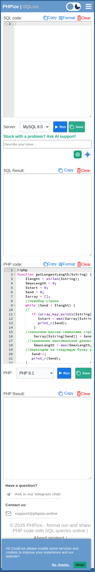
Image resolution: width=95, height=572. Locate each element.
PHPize (11, 6)
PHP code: (12, 264)
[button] (14, 274)
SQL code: (12, 18)
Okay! (80, 565)
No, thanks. (61, 565)
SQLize (31, 6)
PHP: (8, 373)
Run (62, 127)
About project (48, 537)
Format (69, 18)
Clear (86, 18)
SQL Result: (14, 170)
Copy (52, 17)
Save (79, 127)
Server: (9, 127)
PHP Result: (14, 394)
